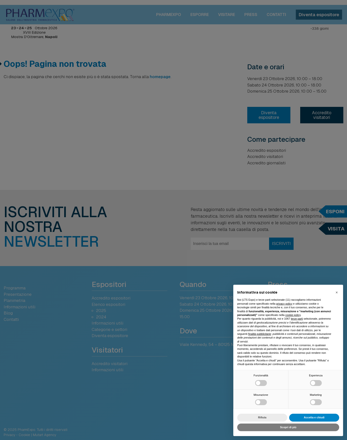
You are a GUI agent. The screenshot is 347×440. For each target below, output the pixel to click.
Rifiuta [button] (262, 417)
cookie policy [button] (292, 314)
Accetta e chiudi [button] (314, 417)
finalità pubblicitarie (259, 333)
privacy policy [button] (284, 303)
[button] (337, 293)
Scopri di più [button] (288, 427)
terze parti (297, 318)
